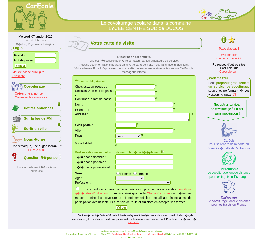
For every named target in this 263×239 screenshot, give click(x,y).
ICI (234, 94)
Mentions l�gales (156, 234)
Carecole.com (228, 72)
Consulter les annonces (31, 97)
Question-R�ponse (41, 157)
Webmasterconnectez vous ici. (229, 56)
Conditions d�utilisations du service (129, 234)
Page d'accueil (229, 48)
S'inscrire (18, 76)
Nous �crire (34, 139)
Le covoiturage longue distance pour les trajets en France (229, 201)
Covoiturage (34, 86)
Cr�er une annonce (29, 93)
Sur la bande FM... (39, 118)
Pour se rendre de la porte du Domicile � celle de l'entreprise (228, 144)
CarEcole (133, 222)
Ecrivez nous (37, 150)
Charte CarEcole (158, 193)
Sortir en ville (35, 129)
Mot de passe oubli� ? (28, 72)
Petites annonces (38, 108)
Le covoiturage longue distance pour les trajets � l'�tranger (229, 173)
